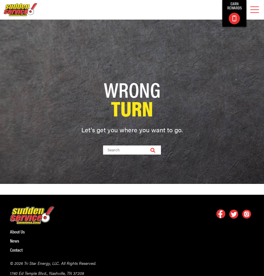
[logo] (20, 9)
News (14, 240)
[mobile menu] (254, 9)
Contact (16, 250)
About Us (17, 231)
